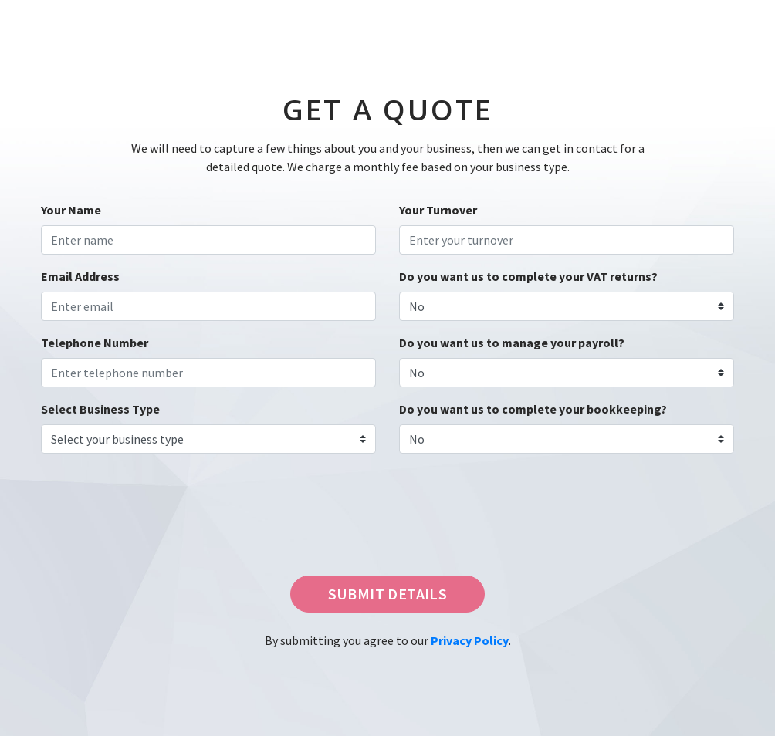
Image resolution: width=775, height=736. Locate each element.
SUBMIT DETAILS (388, 593)
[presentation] (146, 527)
